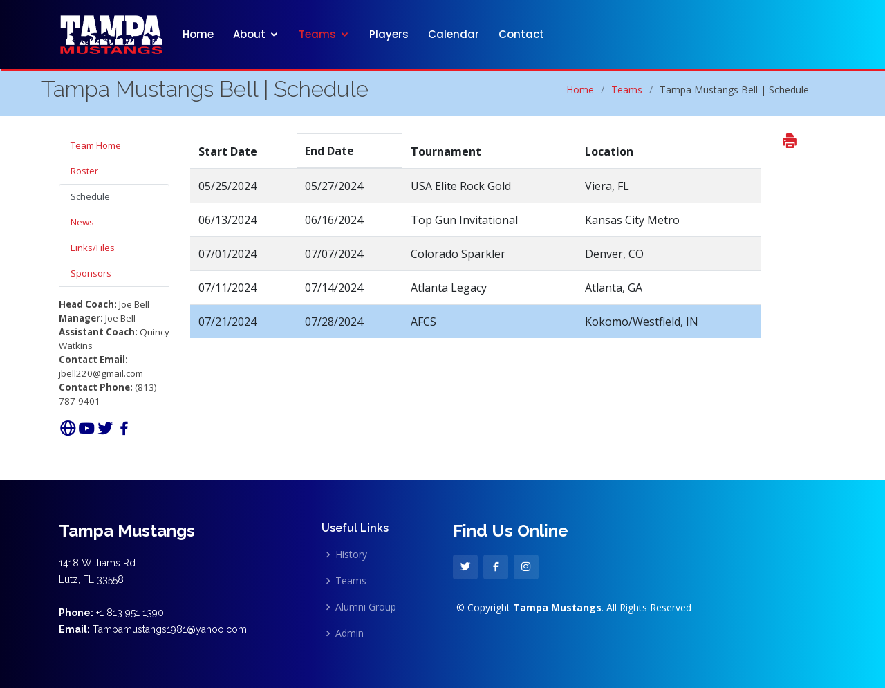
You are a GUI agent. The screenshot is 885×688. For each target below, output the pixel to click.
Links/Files (93, 247)
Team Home (96, 145)
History (351, 554)
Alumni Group (365, 607)
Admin (349, 633)
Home (198, 34)
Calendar (453, 34)
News (82, 222)
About (249, 34)
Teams (317, 34)
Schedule (90, 196)
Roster (84, 171)
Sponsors (91, 273)
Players (389, 34)
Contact (521, 34)
